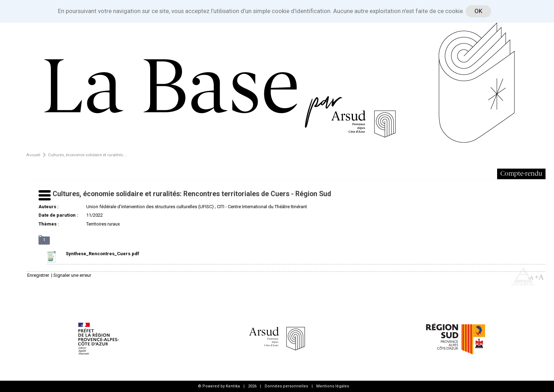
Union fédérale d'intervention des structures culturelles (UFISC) (150, 206)
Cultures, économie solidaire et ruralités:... (87, 154)
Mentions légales (332, 386)
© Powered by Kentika (219, 386)
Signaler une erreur (72, 275)
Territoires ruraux (103, 224)
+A (539, 277)
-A (531, 278)
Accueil (33, 154)
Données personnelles (286, 386)
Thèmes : (49, 224)
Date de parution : (58, 215)
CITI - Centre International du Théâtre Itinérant (262, 206)
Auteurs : (49, 206)
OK (478, 10)
